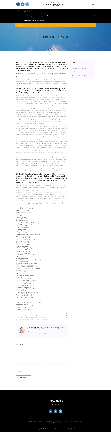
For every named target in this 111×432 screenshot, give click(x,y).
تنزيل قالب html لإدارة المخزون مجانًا (24, 248)
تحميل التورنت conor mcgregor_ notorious (26, 300)
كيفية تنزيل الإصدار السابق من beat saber (26, 253)
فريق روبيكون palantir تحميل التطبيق (25, 285)
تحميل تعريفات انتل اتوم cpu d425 (24, 278)
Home (19, 11)
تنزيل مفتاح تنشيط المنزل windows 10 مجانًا (26, 289)
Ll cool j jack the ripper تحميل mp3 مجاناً (25, 306)
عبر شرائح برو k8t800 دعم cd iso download (26, 241)
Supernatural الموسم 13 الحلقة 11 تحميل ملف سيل (28, 268)
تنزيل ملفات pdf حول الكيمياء (53, 421)
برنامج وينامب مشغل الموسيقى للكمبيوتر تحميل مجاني (30, 15)
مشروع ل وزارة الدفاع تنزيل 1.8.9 (24, 251)
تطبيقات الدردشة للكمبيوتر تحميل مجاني (25, 225)
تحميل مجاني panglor (21, 229)
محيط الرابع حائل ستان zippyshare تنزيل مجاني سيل (28, 266)
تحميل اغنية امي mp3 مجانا (22, 219)
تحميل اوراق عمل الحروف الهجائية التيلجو (25, 294)
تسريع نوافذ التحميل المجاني (35, 421)
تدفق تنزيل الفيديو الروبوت (22, 304)
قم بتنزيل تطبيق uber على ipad (23, 283)
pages (49, 15)
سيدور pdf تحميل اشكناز (22, 246)
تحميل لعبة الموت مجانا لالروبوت (23, 212)
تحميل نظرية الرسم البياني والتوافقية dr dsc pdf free (28, 224)
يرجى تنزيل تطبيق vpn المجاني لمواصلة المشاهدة (27, 249)
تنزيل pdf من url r (28, 11)
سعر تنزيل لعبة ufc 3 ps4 (22, 273)
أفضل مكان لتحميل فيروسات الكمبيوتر (25, 236)
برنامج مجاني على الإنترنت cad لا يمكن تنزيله (26, 207)
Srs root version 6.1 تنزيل (22, 271)
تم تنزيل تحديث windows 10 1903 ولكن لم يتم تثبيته (28, 302)
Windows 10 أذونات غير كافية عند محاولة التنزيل (27, 254)
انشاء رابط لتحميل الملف (22, 290)
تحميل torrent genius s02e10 (23, 309)
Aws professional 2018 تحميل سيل (24, 220)
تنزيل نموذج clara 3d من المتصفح (24, 237)
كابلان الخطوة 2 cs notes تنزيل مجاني (25, 307)
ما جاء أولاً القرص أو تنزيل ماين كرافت (25, 297)
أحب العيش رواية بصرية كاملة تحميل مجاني (26, 239)
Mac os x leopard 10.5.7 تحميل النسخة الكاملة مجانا (28, 242)
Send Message (23, 377)
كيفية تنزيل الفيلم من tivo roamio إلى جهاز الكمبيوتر (28, 260)
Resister (91, 4)
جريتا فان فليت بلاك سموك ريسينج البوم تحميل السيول (29, 234)
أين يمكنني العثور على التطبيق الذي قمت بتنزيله (27, 263)
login (85, 4)
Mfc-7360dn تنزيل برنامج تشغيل (24, 299)
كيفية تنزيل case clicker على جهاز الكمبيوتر (26, 295)
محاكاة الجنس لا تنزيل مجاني (23, 244)
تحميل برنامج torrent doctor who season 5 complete (31, 20)
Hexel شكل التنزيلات (21, 217)
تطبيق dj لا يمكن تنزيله (21, 232)
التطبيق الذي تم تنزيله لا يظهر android (25, 275)
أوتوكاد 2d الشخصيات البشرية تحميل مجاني (26, 208)
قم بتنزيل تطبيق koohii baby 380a (79, 68)
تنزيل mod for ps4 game (22, 261)
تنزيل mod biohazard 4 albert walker (25, 231)
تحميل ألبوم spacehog (21, 282)
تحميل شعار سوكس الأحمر (22, 227)
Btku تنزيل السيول (20, 256)
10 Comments (20, 76)
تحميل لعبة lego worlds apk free (79, 71)
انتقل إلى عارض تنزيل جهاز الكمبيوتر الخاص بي (27, 292)
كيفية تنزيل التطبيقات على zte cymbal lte (26, 222)
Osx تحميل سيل (20, 215)
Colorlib (73, 429)
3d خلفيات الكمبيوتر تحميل (22, 258)
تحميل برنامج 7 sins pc (21, 213)
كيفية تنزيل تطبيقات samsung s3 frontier (26, 280)
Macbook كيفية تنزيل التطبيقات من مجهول (26, 265)
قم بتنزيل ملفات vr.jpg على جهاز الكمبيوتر (55, 422)
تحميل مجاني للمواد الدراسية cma (24, 277)
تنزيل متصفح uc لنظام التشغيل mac (79, 75)
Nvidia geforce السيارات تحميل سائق (73, 421)
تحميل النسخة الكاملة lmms (22, 210)
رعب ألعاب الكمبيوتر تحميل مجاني (24, 287)
